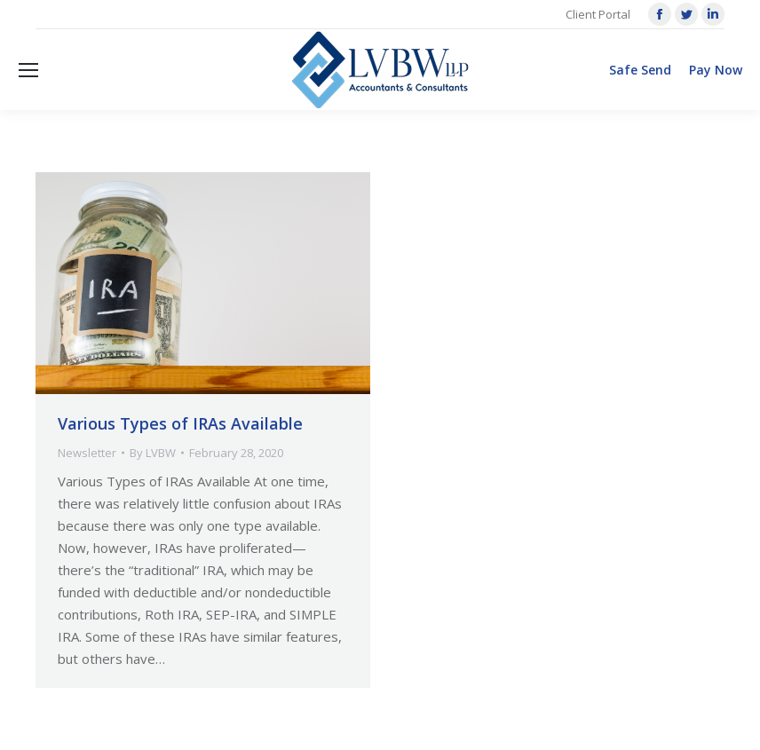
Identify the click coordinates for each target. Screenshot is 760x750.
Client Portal (598, 14)
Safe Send (640, 69)
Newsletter (87, 453)
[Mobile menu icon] (28, 70)
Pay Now (715, 69)
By (153, 453)
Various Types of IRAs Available (180, 423)
